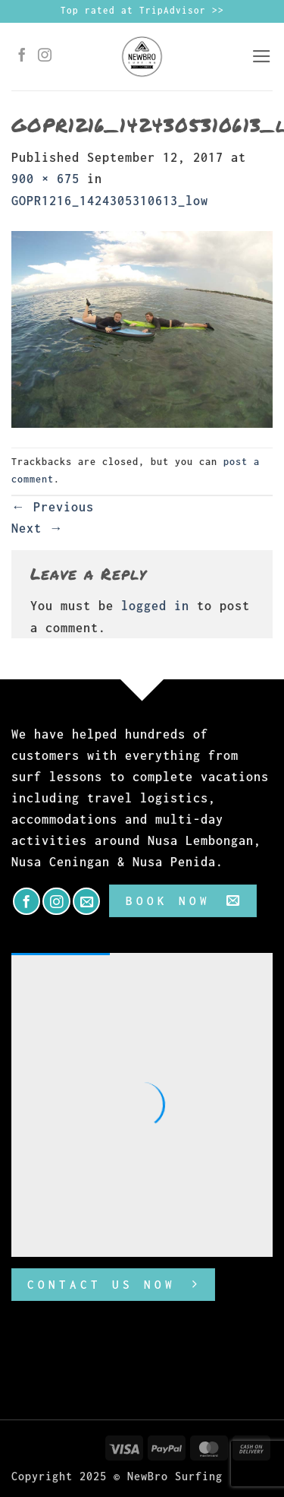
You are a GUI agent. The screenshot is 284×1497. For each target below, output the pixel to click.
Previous (52, 507)
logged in (155, 605)
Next (37, 528)
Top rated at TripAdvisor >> (142, 10)
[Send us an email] (86, 901)
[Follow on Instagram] (45, 56)
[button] (262, 56)
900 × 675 (45, 178)
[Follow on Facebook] (22, 56)
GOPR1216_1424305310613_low (109, 200)
